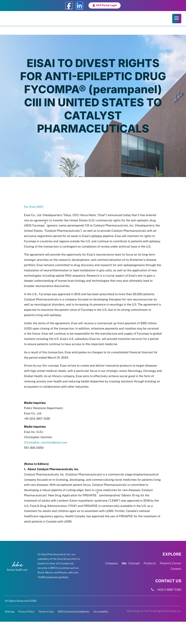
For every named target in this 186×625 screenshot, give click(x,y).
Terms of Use (46, 615)
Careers (176, 572)
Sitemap (9, 615)
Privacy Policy (26, 615)
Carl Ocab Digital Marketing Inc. (162, 614)
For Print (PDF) (33, 210)
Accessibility (100, 615)
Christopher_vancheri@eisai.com (45, 445)
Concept (131, 566)
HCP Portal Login (106, 5)
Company (111, 566)
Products (150, 566)
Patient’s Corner (170, 566)
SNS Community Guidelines (73, 615)
